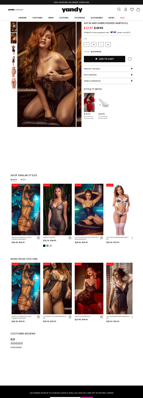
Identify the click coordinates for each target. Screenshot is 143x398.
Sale (122, 18)
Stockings (79, 18)
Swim (50, 18)
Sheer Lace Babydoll (83, 316)
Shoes (111, 18)
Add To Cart (104, 59)
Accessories (97, 18)
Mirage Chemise (49, 237)
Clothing (64, 18)
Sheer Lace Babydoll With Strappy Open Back (21, 238)
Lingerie (22, 18)
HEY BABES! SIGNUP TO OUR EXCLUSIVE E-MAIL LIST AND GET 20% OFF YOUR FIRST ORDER (71, 393)
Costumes (37, 18)
